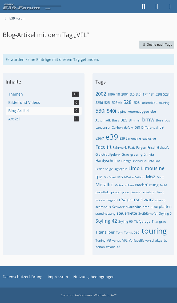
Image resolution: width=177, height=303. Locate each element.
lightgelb (120, 169)
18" (151, 94)
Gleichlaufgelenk (107, 154)
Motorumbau (124, 185)
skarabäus (134, 206)
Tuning (100, 240)
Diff (137, 127)
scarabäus (103, 206)
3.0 (132, 94)
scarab (160, 200)
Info (151, 161)
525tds (117, 102)
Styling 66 (125, 221)
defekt (128, 127)
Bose (159, 120)
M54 (127, 177)
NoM (163, 185)
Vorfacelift (136, 240)
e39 (111, 137)
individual (140, 161)
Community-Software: (88, 295)
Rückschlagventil (107, 200)
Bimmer (135, 120)
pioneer (136, 192)
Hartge (126, 161)
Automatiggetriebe (142, 111)
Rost (160, 192)
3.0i (138, 94)
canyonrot (102, 127)
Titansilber (105, 232)
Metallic (104, 184)
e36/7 (99, 138)
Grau (125, 154)
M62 (150, 176)
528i (128, 102)
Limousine (152, 168)
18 (118, 94)
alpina (122, 111)
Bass (115, 120)
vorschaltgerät (156, 240)
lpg (98, 176)
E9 (161, 127)
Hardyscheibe (107, 160)
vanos (116, 240)
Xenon (100, 247)
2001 (125, 94)
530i (100, 110)
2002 (100, 93)
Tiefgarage (142, 221)
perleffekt (102, 192)
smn (146, 206)
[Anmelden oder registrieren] (156, 6)
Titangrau (159, 221)
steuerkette (127, 213)
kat (157, 161)
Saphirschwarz (137, 199)
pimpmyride (120, 192)
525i (107, 102)
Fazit (131, 147)
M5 (120, 176)
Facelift (103, 147)
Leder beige (104, 169)
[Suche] (143, 6)
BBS (123, 120)
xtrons (110, 247)
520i (158, 94)
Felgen (141, 147)
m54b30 (138, 177)
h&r (151, 154)
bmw (148, 119)
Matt (160, 177)
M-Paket (110, 177)
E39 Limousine (130, 138)
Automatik (103, 120)
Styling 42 (106, 221)
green (134, 154)
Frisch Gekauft (158, 147)
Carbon (117, 127)
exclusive (149, 138)
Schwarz (118, 206)
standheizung (105, 213)
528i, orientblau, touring (152, 102)
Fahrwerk (120, 147)
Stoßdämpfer (148, 213)
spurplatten (161, 206)
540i (111, 111)
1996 (111, 94)
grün (143, 154)
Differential (149, 127)
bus (167, 120)
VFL (124, 240)
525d (99, 102)
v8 (109, 240)
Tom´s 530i (132, 232)
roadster (149, 192)
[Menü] (170, 6)
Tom (119, 232)
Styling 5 (165, 213)
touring (154, 231)
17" (145, 94)
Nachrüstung (147, 184)
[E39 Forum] (32, 6)
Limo (134, 168)
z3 (118, 247)
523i (166, 94)
